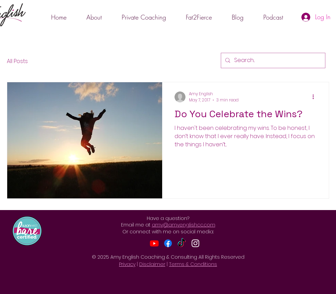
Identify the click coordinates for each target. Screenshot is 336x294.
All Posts (17, 61)
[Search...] (272, 60)
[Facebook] (168, 243)
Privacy (127, 264)
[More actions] (315, 97)
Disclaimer (152, 264)
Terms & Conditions (193, 264)
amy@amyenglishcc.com (183, 224)
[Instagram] (195, 243)
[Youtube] (154, 243)
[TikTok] (182, 243)
